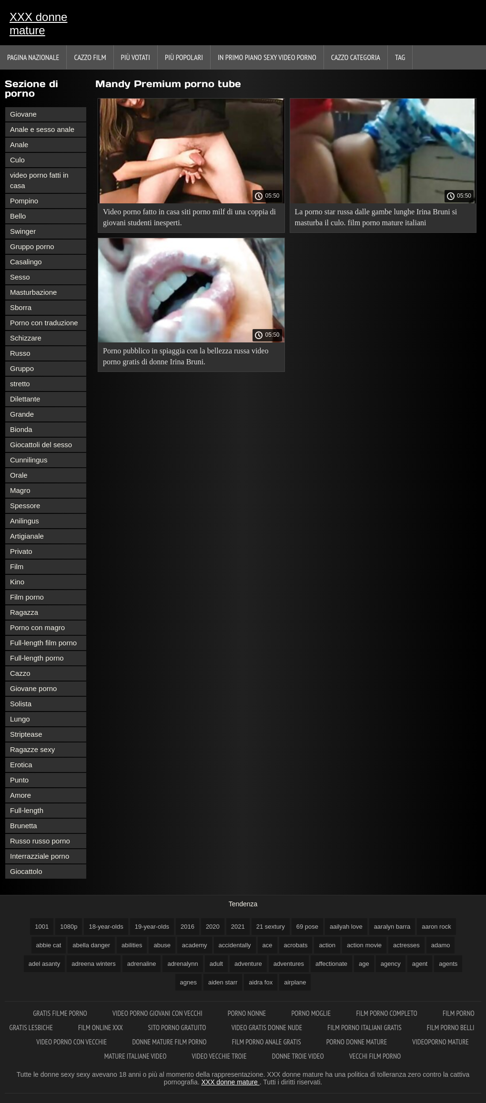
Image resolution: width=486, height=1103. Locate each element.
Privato (21, 551)
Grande (22, 414)
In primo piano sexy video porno (267, 57)
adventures (288, 963)
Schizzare (25, 338)
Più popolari (184, 57)
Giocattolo (26, 871)
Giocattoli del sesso (41, 445)
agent (420, 963)
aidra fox (261, 982)
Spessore (25, 505)
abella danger (91, 945)
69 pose (307, 926)
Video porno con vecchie (72, 1041)
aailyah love (346, 926)
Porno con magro (37, 627)
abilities (132, 945)
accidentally (235, 945)
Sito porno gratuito (178, 1027)
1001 (42, 926)
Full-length (26, 810)
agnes (188, 982)
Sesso (20, 277)
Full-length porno (37, 658)
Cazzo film (90, 57)
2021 (238, 926)
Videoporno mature (440, 1041)
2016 (187, 926)
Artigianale (27, 536)
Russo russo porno (40, 841)
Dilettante (25, 399)
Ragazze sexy (32, 749)
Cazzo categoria (355, 57)
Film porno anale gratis (267, 1041)
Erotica (21, 765)
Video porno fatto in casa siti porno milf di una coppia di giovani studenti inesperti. (189, 217)
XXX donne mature (38, 23)
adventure (248, 963)
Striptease (26, 734)
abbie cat (48, 945)
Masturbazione (33, 292)
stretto (20, 384)
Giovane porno (33, 688)
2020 (213, 926)
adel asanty (45, 963)
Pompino (24, 201)
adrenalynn (182, 963)
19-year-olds (152, 926)
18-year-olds (106, 926)
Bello (18, 216)
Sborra (20, 307)
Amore (20, 795)
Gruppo (22, 368)
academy (194, 945)
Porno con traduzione (44, 323)
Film (16, 566)
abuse (161, 945)
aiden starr (222, 982)
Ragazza (24, 612)
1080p (68, 926)
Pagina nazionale (33, 57)
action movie (364, 945)
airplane (295, 982)
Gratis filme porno (61, 1013)
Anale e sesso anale (42, 129)
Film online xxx (101, 1027)
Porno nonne (248, 1013)
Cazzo (20, 673)
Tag (400, 57)
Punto (19, 780)
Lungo (20, 719)
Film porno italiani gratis (365, 1027)
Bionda (21, 429)
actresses (406, 945)
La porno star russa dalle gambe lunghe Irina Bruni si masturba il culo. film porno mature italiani (376, 217)
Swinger (23, 231)
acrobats (296, 945)
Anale (19, 144)
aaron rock (436, 926)
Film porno (27, 597)
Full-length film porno (43, 643)
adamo (440, 945)
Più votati (135, 57)
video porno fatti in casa (39, 180)
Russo (20, 353)
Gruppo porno (32, 246)
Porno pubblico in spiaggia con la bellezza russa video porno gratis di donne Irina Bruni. (185, 356)
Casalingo (26, 262)
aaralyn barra (392, 926)
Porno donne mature (357, 1041)
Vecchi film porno (375, 1056)
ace (268, 945)
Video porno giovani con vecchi (158, 1013)
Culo (17, 160)
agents (448, 963)
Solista (20, 704)
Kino (17, 582)
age (364, 963)
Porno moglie (311, 1013)
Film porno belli (451, 1027)
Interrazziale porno (39, 856)
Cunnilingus (28, 460)
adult (216, 963)
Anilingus (24, 521)
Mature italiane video (136, 1056)
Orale (19, 475)
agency (391, 963)
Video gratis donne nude (268, 1027)
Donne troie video (298, 1056)
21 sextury (270, 926)
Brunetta (23, 826)
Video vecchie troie (220, 1056)
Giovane (23, 114)
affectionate (331, 963)
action (327, 945)
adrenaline (141, 963)
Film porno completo (387, 1013)
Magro (20, 490)
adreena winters (93, 963)
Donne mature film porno (170, 1041)
